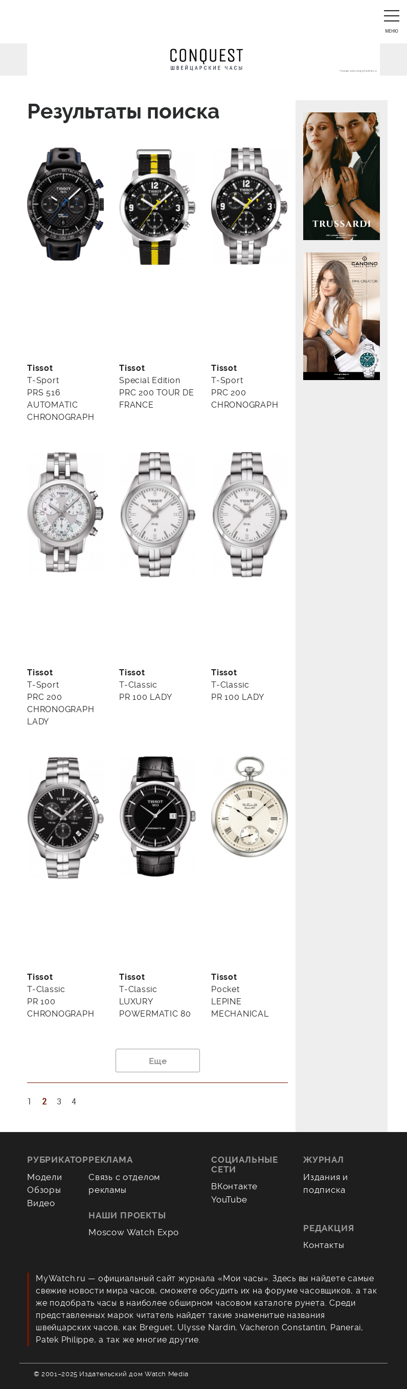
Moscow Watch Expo (133, 1232)
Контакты (324, 1245)
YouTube (229, 1199)
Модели (44, 1177)
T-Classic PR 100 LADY (145, 685)
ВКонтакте (234, 1186)
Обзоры (44, 1190)
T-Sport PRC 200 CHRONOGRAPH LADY (60, 697)
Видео (41, 1203)
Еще (158, 1061)
